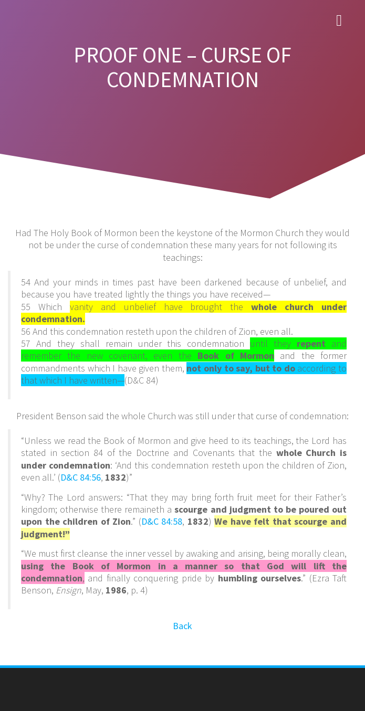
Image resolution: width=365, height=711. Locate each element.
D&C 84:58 (162, 521)
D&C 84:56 (80, 477)
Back (182, 626)
